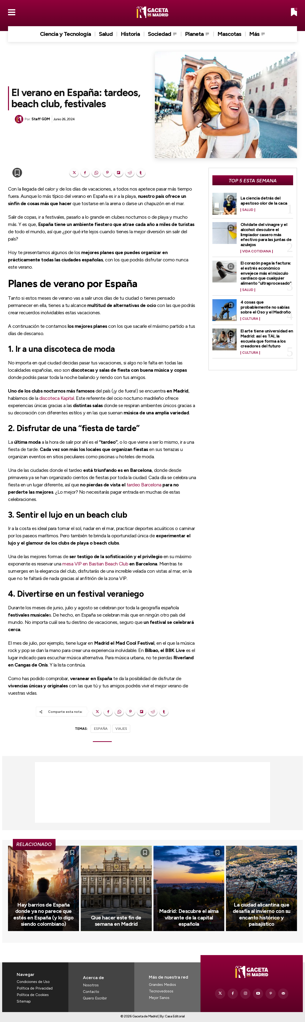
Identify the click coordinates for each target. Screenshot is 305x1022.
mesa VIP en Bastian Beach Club (95, 564)
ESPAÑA (101, 729)
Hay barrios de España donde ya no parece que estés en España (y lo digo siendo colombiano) (43, 914)
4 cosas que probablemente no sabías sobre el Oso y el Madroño (266, 304)
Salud (247, 209)
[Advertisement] (152, 792)
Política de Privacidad (35, 988)
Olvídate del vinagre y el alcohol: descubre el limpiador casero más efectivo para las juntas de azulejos (266, 234)
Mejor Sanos (159, 998)
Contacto (91, 992)
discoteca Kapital (56, 398)
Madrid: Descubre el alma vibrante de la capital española (189, 917)
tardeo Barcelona (144, 485)
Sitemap (24, 1001)
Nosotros (91, 985)
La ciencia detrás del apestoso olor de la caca (264, 200)
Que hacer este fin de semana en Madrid (116, 920)
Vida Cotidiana (256, 250)
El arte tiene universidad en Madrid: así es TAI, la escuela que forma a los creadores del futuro (267, 335)
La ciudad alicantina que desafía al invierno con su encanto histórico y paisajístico (261, 914)
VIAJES (121, 729)
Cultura (250, 316)
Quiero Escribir (95, 998)
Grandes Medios (162, 984)
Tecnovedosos (161, 991)
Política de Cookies (33, 995)
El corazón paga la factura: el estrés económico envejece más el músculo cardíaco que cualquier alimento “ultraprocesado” (266, 271)
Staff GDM (41, 119)
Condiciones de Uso (33, 982)
